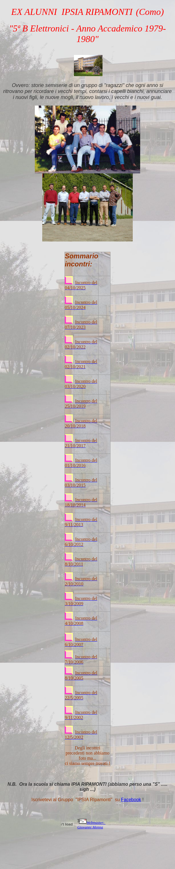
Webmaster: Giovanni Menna (91, 824)
